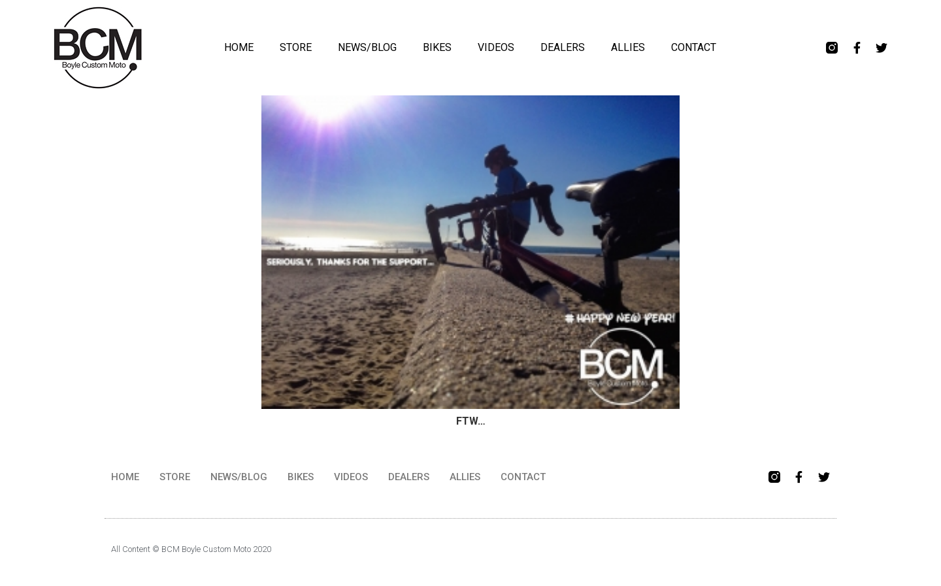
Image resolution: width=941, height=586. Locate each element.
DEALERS (562, 47)
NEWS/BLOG (367, 47)
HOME (239, 47)
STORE (296, 47)
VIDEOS (496, 47)
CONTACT (693, 47)
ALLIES (628, 47)
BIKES (437, 47)
